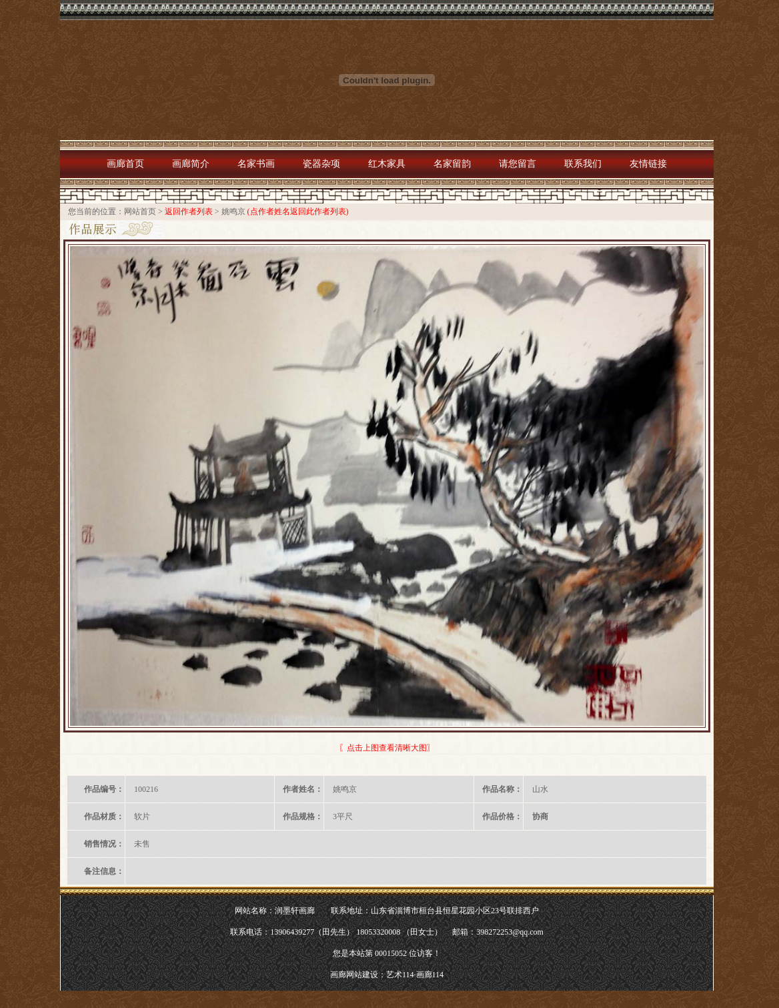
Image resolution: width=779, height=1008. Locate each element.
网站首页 (140, 211)
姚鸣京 (233, 211)
